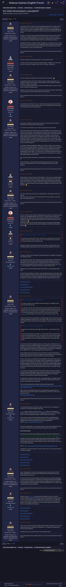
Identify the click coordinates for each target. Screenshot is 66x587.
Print (61, 19)
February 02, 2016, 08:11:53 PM (26, 230)
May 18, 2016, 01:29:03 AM (25, 522)
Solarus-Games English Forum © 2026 (54, 583)
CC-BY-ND (43, 411)
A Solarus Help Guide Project (26, 287)
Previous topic (53, 14)
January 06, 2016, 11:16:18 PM (26, 23)
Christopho (10, 61)
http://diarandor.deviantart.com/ (27, 394)
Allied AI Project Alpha (24, 292)
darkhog (10, 236)
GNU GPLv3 (31, 496)
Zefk (10, 255)
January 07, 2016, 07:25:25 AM (26, 173)
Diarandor (10, 26)
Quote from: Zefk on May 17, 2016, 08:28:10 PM (32, 299)
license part (24, 313)
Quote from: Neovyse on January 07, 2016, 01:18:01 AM (34, 234)
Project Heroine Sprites (25, 289)
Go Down (5, 19)
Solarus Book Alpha (24, 284)
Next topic (60, 14)
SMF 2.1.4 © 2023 (8, 585)
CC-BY (22, 411)
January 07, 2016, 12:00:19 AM (26, 56)
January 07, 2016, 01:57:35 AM (26, 119)
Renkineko (10, 179)
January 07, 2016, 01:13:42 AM (26, 74)
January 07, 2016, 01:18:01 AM (26, 100)
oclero (10, 105)
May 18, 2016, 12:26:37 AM (25, 403)
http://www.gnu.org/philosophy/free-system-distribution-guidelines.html (40, 445)
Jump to (41, 550)
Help (60, 585)
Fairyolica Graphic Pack (25, 281)
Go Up (4, 543)
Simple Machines (15, 585)
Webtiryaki (11, 583)
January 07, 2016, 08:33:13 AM (26, 190)
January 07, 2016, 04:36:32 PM (26, 211)
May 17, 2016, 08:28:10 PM (25, 251)
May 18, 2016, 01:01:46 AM (25, 468)
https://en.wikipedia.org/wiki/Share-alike (33, 422)
